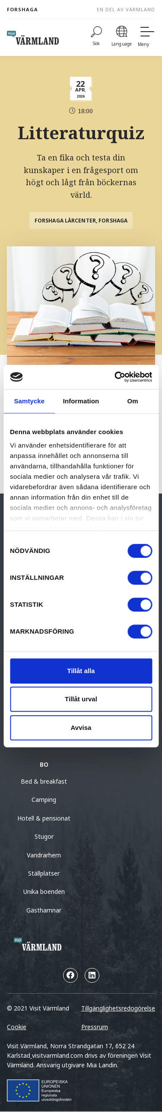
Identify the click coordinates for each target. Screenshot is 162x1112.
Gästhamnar (43, 910)
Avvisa (81, 727)
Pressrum (94, 1027)
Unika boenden (44, 891)
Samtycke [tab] (29, 401)
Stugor (44, 836)
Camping (44, 799)
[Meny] (146, 37)
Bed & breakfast (44, 781)
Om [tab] (132, 401)
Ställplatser (44, 873)
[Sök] (96, 37)
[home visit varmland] (33, 38)
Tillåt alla (81, 670)
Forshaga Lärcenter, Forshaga (81, 220)
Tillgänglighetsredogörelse (118, 1008)
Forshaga (22, 9)
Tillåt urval (81, 699)
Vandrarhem (44, 855)
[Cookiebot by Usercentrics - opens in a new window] (115, 377)
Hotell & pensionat (43, 818)
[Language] (121, 37)
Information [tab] (81, 401)
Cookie (16, 1027)
